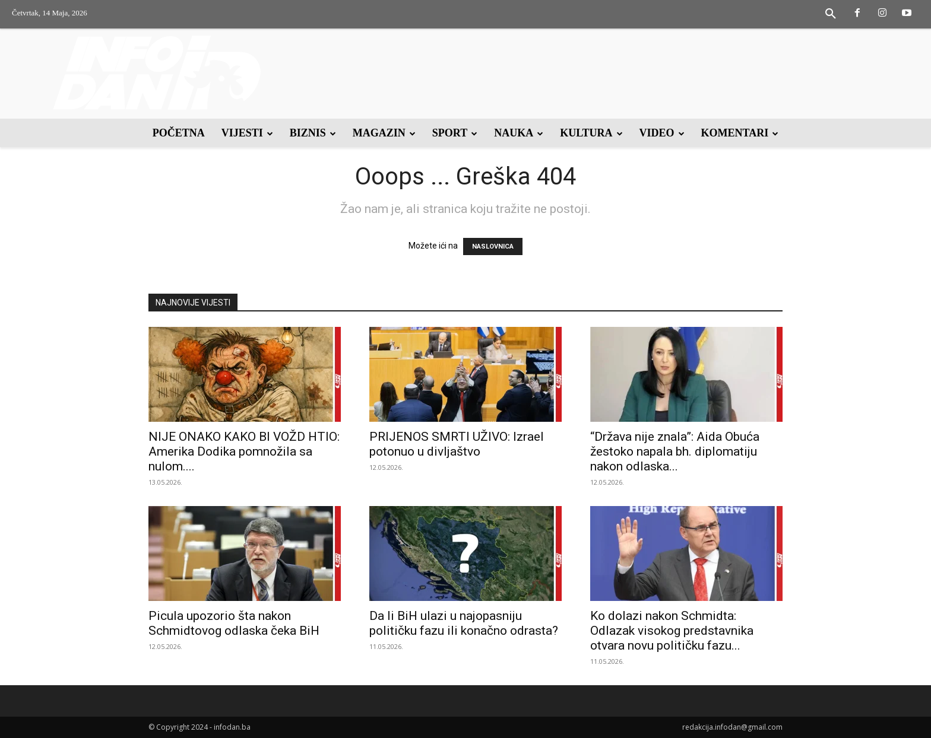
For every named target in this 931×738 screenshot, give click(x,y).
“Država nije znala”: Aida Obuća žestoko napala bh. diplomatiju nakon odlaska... (674, 451)
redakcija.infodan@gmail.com (732, 727)
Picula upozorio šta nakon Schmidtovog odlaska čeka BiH (233, 623)
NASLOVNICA (493, 246)
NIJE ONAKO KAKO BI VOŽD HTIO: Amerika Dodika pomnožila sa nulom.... (244, 451)
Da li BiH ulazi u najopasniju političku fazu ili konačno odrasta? (463, 623)
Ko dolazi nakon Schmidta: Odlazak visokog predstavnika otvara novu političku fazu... (671, 631)
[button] (830, 14)
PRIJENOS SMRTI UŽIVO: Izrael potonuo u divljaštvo (456, 444)
